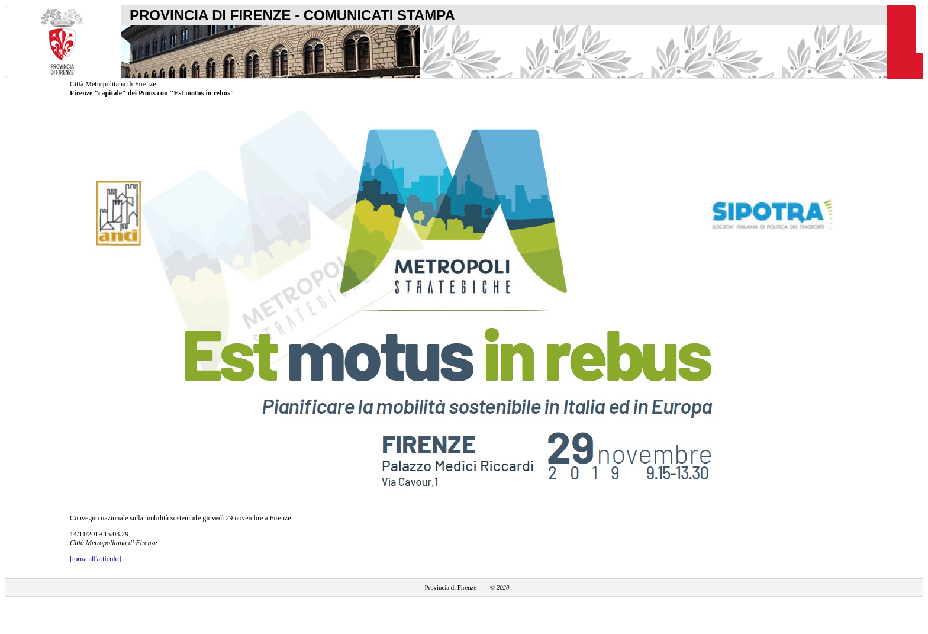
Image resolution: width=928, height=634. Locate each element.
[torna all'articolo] (95, 559)
